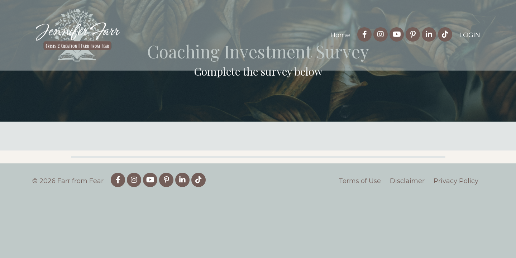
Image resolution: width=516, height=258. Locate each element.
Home (340, 35)
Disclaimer (407, 232)
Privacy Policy (456, 232)
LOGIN (469, 35)
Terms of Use (360, 232)
